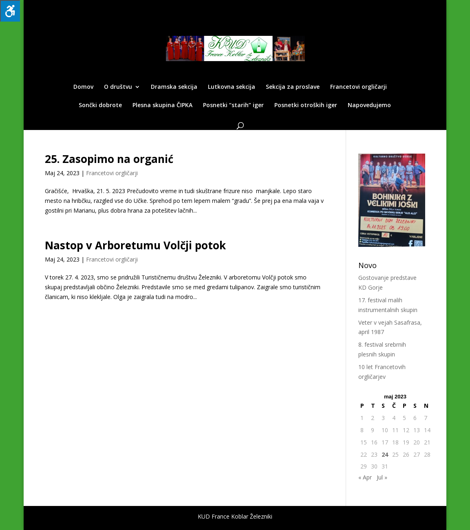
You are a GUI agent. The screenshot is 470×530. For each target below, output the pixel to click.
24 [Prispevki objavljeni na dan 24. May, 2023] (385, 454)
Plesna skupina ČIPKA (162, 105)
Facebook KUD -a (405, 7)
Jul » (382, 477)
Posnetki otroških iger (305, 105)
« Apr (365, 477)
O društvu (118, 87)
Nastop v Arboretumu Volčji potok (135, 245)
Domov (83, 87)
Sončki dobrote (100, 105)
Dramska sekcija (174, 87)
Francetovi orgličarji (358, 87)
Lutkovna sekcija (231, 87)
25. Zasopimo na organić (109, 159)
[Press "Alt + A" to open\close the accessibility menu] (10, 11)
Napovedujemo (369, 105)
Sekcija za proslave (293, 87)
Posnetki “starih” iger (233, 105)
